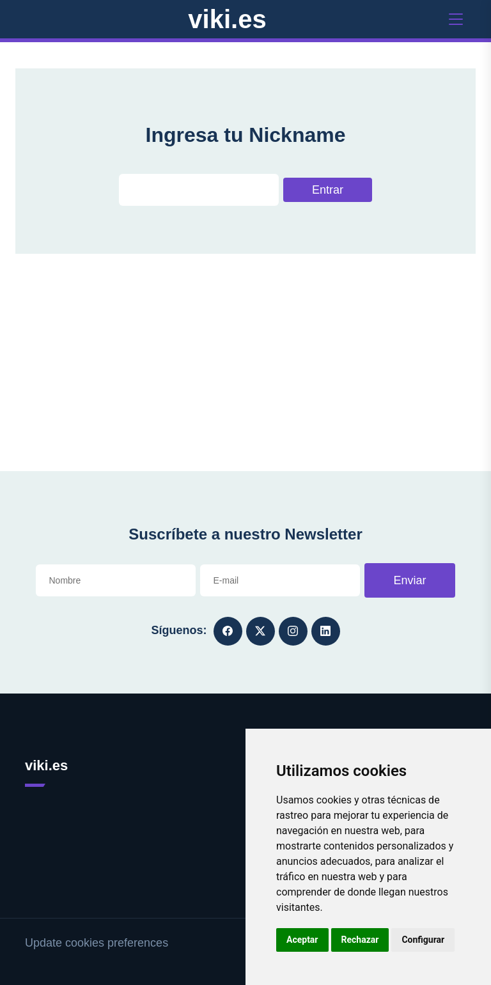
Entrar (327, 189)
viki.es (227, 19)
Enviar (409, 580)
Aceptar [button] (302, 940)
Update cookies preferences (96, 942)
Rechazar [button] (360, 940)
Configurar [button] (422, 940)
